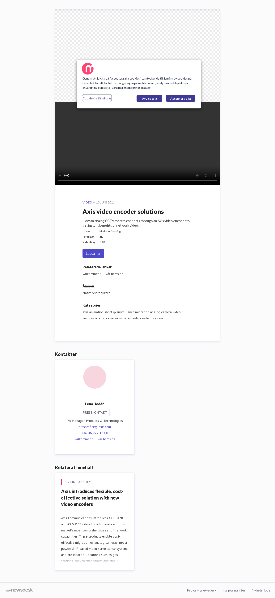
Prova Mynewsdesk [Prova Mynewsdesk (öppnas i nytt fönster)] (201, 590)
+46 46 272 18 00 (94, 433)
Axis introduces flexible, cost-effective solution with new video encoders (92, 497)
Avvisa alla (149, 98)
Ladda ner (93, 253)
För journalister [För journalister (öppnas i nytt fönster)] (233, 590)
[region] (139, 84)
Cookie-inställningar (96, 98)
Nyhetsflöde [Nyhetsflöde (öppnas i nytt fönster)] (261, 590)
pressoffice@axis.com (95, 427)
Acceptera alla (180, 98)
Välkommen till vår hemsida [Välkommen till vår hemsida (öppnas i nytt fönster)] (102, 274)
